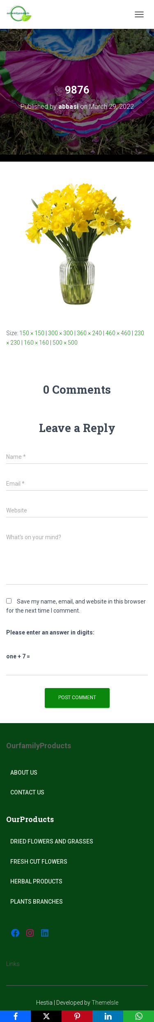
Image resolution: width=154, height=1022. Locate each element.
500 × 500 (65, 342)
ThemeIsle (105, 1002)
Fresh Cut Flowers (38, 861)
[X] (46, 1016)
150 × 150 (31, 333)
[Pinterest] (77, 1016)
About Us (23, 772)
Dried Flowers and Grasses (51, 841)
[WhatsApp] (138, 1016)
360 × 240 (89, 333)
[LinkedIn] (107, 1016)
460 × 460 (118, 333)
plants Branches (36, 901)
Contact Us (27, 792)
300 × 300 (60, 333)
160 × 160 (36, 342)
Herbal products (36, 881)
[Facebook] (15, 1016)
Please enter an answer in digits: (50, 632)
